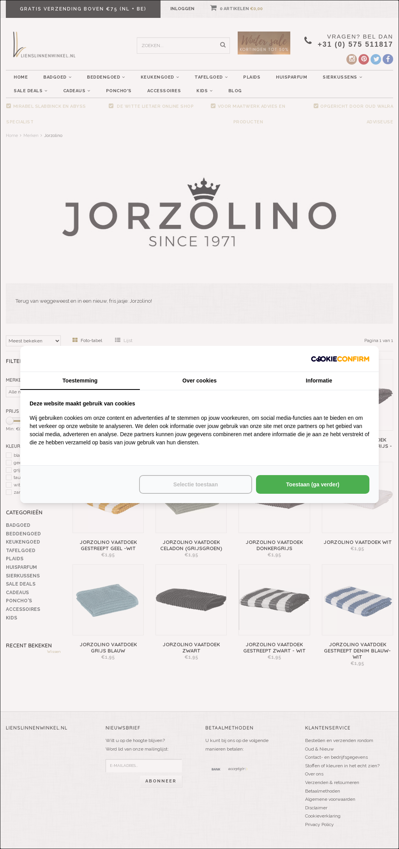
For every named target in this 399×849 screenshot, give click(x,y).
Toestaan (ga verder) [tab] (312, 484)
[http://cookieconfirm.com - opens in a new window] (340, 358)
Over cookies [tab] (199, 380)
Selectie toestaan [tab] (195, 484)
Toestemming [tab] (79, 380)
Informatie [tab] (319, 380)
